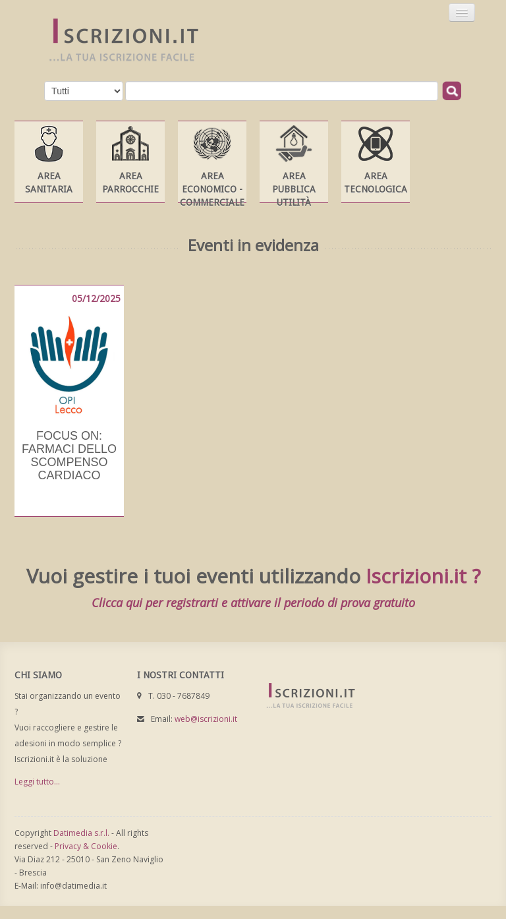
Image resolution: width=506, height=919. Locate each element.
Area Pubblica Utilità (294, 189)
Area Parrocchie (130, 182)
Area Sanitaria (48, 182)
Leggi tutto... (37, 781)
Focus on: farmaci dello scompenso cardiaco (69, 455)
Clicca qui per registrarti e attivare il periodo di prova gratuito (253, 602)
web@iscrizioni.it (206, 719)
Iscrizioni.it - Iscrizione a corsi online (116, 40)
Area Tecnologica (375, 182)
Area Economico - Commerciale (212, 189)
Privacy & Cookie (86, 846)
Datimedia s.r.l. (81, 833)
